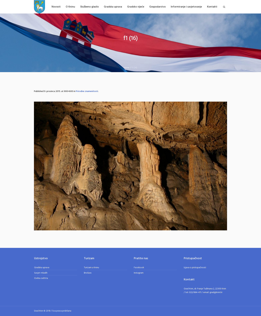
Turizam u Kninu (91, 268)
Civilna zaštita (41, 278)
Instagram (138, 273)
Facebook (139, 268)
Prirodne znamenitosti (87, 91)
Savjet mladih (40, 273)
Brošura (87, 273)
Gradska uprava (41, 268)
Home (127, 67)
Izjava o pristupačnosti (195, 268)
